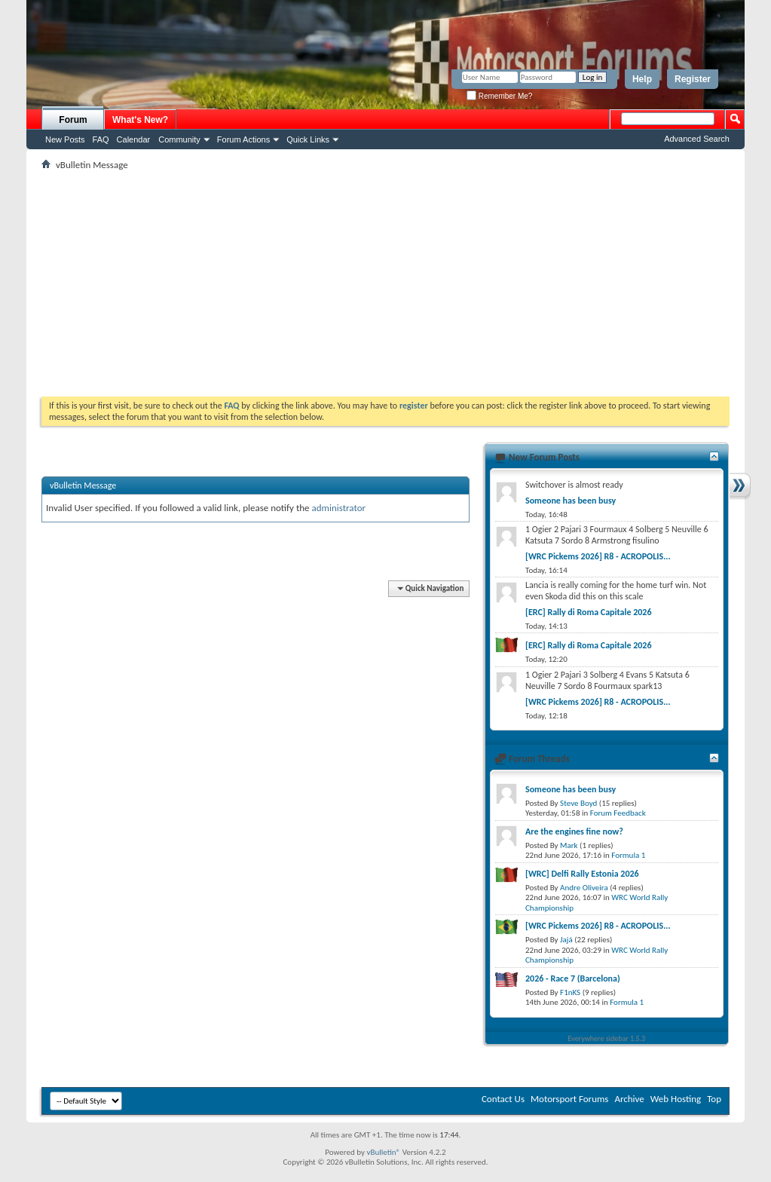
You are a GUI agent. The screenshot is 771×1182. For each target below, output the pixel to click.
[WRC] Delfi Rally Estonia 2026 (582, 873)
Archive (629, 1098)
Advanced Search (697, 138)
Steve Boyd (578, 803)
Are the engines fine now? (574, 831)
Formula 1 (628, 855)
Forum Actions (243, 139)
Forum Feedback (618, 813)
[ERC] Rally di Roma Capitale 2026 (588, 612)
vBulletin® (383, 1152)
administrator (339, 507)
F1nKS (570, 992)
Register (693, 79)
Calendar (134, 139)
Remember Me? (499, 96)
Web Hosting (675, 1098)
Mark (569, 845)
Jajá (566, 940)
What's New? (140, 120)
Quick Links (307, 139)
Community (179, 139)
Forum (73, 120)
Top (714, 1098)
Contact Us (503, 1098)
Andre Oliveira (584, 888)
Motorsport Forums (569, 1098)
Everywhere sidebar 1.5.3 (607, 1038)
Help (642, 79)
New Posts (65, 139)
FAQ (101, 139)
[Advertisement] (385, 283)
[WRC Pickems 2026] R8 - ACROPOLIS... (598, 556)
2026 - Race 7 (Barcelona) (572, 978)
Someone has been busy (570, 500)
